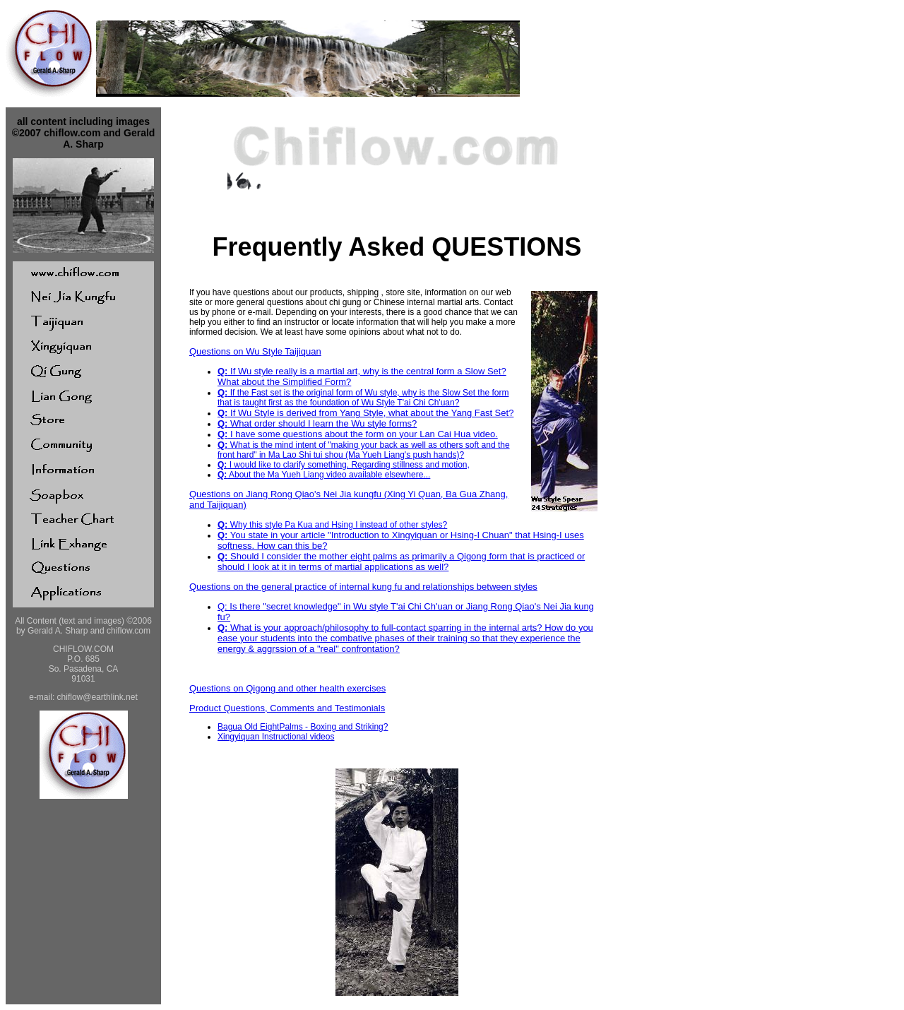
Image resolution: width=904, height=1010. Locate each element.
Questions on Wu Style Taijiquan (255, 351)
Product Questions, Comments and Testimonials (287, 708)
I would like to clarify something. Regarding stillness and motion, (344, 465)
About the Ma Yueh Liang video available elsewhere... (324, 475)
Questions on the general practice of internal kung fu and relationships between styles (363, 586)
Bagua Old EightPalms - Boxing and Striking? (303, 727)
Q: (222, 371)
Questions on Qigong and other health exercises (287, 688)
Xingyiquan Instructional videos (276, 737)
